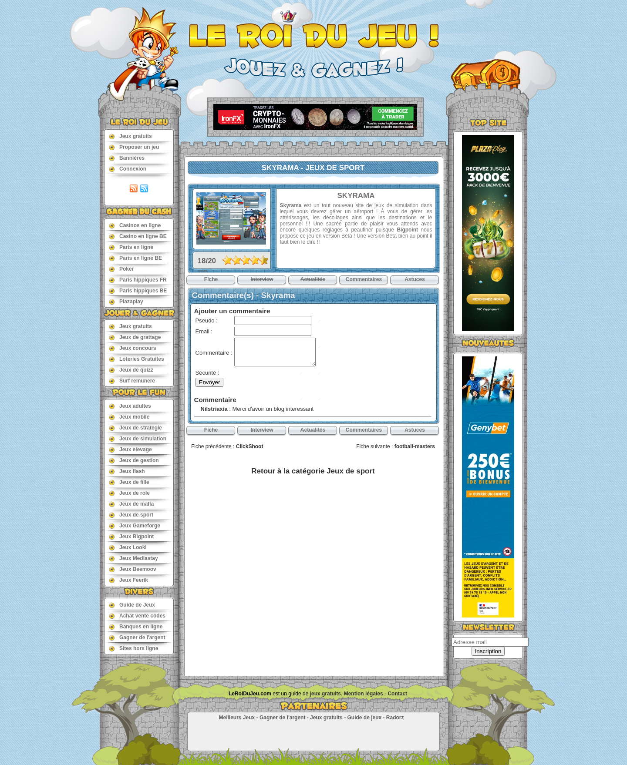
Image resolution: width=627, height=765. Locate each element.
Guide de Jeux (132, 604)
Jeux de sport (131, 514)
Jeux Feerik (128, 580)
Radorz (395, 718)
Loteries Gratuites (136, 359)
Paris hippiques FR (138, 279)
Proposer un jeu (134, 147)
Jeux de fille (129, 482)
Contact (397, 694)
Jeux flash (127, 471)
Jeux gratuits (130, 136)
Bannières (127, 157)
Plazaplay (126, 301)
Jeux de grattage (135, 337)
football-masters (414, 446)
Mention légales (363, 694)
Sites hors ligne (133, 648)
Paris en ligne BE (135, 258)
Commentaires (364, 279)
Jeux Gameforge (134, 525)
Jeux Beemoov (132, 569)
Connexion (127, 168)
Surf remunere (132, 380)
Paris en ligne (131, 247)
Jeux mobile (129, 416)
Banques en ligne (135, 626)
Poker (121, 268)
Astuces (415, 279)
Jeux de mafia (131, 503)
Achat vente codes (137, 615)
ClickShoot (249, 446)
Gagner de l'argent (137, 637)
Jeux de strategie (135, 427)
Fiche (211, 279)
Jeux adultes (130, 406)
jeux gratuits (325, 694)
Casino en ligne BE (138, 236)
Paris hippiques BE (138, 290)
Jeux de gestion (134, 460)
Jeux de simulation (137, 438)
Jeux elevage (130, 449)
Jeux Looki (128, 547)
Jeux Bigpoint (131, 536)
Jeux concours (132, 348)
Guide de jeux (364, 718)
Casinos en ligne (135, 225)
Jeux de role (129, 493)
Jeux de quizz (131, 369)
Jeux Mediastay (133, 558)
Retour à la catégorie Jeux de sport (312, 471)
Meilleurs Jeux (237, 718)
